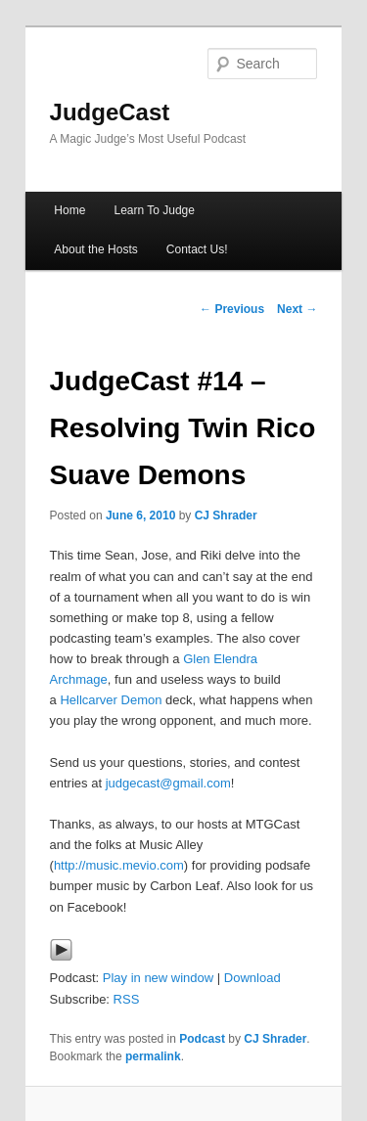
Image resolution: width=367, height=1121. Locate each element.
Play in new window (158, 977)
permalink (153, 1056)
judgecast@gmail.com (168, 783)
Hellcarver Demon (110, 700)
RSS (127, 999)
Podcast (202, 1039)
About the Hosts (95, 249)
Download (252, 977)
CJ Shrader (226, 515)
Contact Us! (197, 249)
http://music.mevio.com (119, 865)
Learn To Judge (154, 210)
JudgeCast (110, 112)
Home (69, 210)
